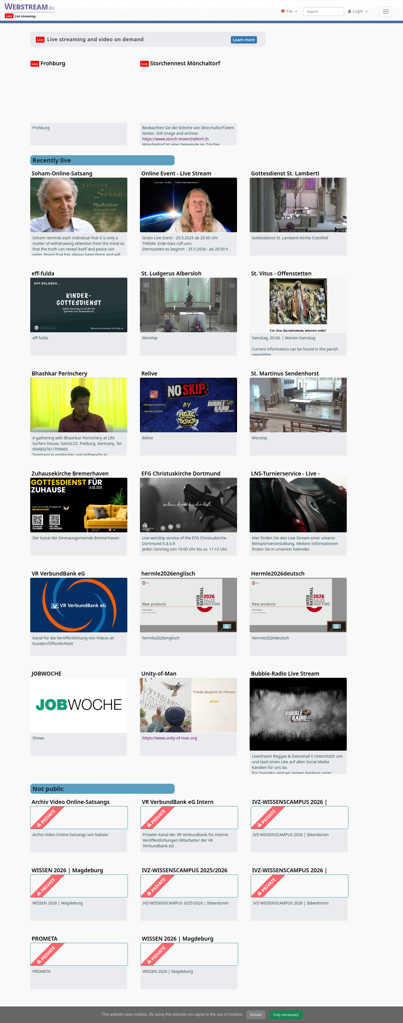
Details (256, 1014)
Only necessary (286, 1014)
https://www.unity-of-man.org (169, 738)
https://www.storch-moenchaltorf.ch (175, 138)
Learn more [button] (244, 39)
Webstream (29, 6)
